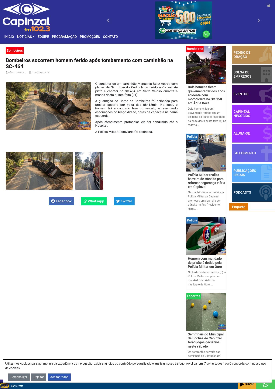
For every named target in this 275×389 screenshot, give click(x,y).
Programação (64, 37)
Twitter (124, 201)
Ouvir (247, 384)
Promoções (90, 37)
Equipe (43, 37)
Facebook (61, 201)
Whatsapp (94, 201)
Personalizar (19, 377)
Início (9, 37)
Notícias (24, 37)
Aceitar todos (59, 377)
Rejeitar (39, 377)
